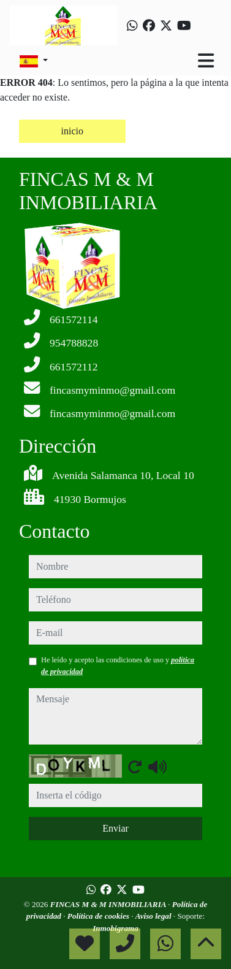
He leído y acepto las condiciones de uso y (117, 665)
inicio (72, 131)
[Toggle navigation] (206, 60)
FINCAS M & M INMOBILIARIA (109, 904)
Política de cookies (99, 916)
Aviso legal (154, 916)
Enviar (115, 828)
